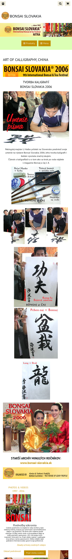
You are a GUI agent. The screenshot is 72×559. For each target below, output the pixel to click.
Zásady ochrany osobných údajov (31, 545)
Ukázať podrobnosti (12, 551)
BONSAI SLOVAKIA (25, 16)
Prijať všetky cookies (35, 553)
